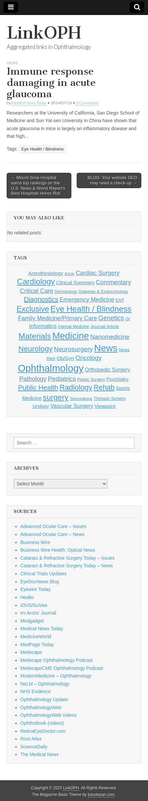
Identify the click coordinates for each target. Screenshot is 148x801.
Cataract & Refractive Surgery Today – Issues (67, 558)
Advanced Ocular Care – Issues (53, 526)
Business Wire (35, 542)
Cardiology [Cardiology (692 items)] (36, 281)
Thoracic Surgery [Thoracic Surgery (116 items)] (110, 398)
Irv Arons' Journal (38, 613)
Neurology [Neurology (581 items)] (35, 349)
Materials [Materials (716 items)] (35, 336)
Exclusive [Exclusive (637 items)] (33, 309)
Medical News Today (29, 102)
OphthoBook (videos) (42, 723)
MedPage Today (37, 644)
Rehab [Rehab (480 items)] (104, 388)
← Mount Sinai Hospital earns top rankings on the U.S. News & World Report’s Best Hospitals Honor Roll (38, 185)
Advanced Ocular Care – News (52, 534)
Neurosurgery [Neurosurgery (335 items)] (73, 349)
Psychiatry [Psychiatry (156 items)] (117, 379)
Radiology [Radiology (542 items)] (75, 387)
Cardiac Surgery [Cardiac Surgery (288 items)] (98, 272)
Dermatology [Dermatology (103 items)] (66, 291)
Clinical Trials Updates (43, 573)
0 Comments (87, 102)
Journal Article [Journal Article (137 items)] (104, 326)
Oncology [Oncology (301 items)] (88, 357)
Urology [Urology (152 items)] (41, 406)
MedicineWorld (35, 636)
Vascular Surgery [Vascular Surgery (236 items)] (71, 406)
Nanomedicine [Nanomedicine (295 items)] (110, 336)
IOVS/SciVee (33, 605)
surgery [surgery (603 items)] (55, 397)
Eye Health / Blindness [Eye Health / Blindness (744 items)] (90, 308)
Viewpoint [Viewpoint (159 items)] (105, 406)
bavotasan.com (101, 794)
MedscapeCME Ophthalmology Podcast (61, 668)
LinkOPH (44, 33)
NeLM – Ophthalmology (44, 683)
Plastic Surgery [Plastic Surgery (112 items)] (91, 379)
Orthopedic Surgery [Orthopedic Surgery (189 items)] (107, 370)
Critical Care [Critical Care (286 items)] (36, 290)
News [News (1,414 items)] (105, 348)
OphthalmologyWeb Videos (48, 715)
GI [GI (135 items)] (127, 318)
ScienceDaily (33, 746)
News (12, 63)
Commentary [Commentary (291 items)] (113, 282)
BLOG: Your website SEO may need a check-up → (112, 180)
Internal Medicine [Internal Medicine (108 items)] (73, 326)
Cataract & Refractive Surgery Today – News (66, 565)
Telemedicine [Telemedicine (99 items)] (81, 398)
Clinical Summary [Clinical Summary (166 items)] (75, 282)
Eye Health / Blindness (42, 149)
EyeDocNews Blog (39, 581)
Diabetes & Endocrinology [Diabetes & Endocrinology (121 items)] (103, 291)
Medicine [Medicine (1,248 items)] (70, 336)
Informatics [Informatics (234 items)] (43, 326)
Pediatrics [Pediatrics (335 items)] (62, 378)
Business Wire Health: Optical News (57, 550)
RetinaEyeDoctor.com (42, 731)
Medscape (31, 652)
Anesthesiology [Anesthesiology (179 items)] (45, 273)
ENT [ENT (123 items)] (120, 300)
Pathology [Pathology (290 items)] (32, 378)
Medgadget (32, 621)
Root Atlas (31, 738)
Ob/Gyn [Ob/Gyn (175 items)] (65, 358)
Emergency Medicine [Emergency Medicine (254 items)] (87, 299)
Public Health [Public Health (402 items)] (38, 387)
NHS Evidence (35, 691)
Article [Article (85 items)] (69, 274)
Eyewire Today (35, 589)
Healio (27, 597)
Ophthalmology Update (44, 699)
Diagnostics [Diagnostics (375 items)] (41, 299)
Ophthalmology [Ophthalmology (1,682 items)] (50, 368)
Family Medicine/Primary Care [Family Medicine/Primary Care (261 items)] (57, 318)
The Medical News (39, 754)
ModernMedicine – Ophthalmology (55, 675)
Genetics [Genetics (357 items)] (111, 318)
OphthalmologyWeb (40, 707)
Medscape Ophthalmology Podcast (56, 660)
